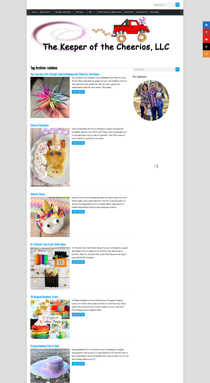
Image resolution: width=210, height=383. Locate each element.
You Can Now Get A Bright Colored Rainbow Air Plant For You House (64, 74)
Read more (78, 92)
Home (34, 12)
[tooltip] (206, 25)
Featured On (141, 12)
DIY (92, 12)
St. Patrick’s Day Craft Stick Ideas (48, 244)
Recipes (81, 12)
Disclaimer (154, 12)
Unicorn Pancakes (39, 125)
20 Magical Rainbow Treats (44, 297)
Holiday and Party (64, 12)
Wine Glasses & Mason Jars (110, 12)
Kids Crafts (46, 12)
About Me (129, 12)
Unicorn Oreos (37, 194)
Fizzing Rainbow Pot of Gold (44, 346)
